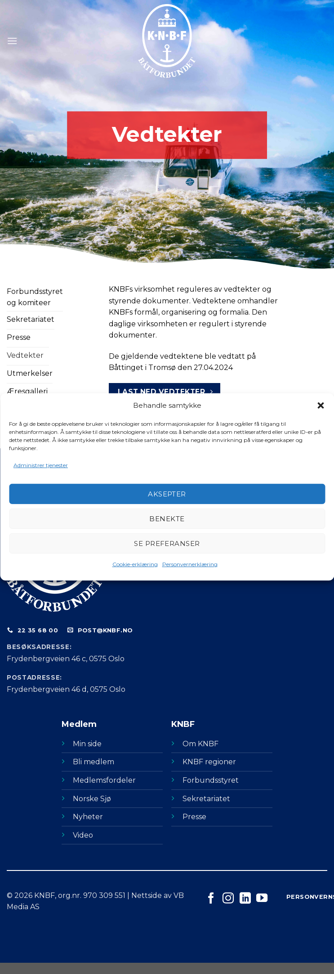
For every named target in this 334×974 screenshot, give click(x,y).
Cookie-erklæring (135, 564)
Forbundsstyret (211, 780)
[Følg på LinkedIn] (245, 899)
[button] (320, 405)
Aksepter (167, 494)
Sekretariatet (206, 798)
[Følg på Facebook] (211, 899)
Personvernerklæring (190, 564)
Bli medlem (93, 762)
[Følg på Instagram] (228, 899)
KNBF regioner (209, 762)
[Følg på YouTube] (261, 899)
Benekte (166, 518)
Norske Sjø (92, 798)
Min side (87, 744)
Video (83, 835)
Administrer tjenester (40, 465)
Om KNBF (200, 744)
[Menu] (12, 41)
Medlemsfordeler (104, 780)
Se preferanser (167, 543)
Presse (194, 816)
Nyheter (88, 816)
